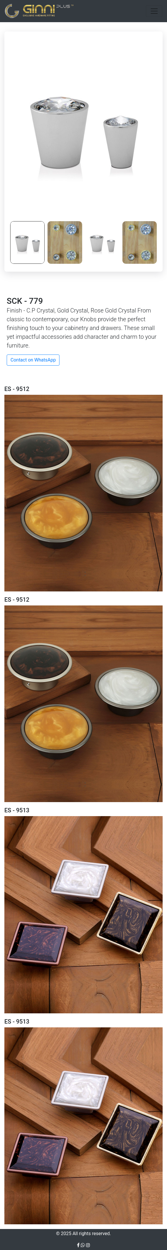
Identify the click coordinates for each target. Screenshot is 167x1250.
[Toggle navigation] (154, 11)
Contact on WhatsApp (33, 360)
